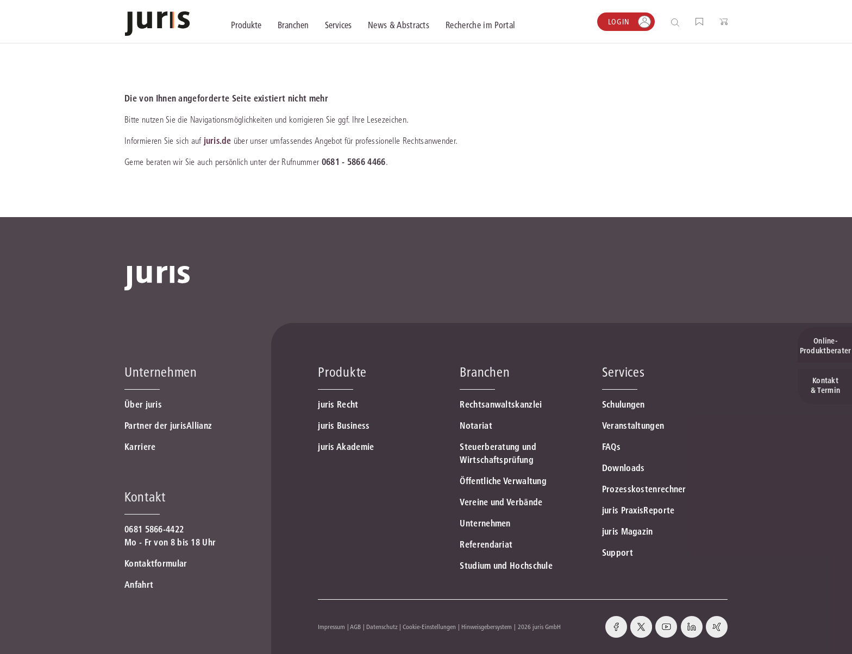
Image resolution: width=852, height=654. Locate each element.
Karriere (139, 446)
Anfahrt (138, 584)
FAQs (611, 446)
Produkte (342, 372)
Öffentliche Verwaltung (503, 480)
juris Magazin (627, 531)
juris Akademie (346, 446)
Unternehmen (485, 523)
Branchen (485, 372)
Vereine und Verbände (501, 502)
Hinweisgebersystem (486, 627)
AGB (355, 627)
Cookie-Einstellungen (429, 627)
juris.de (217, 140)
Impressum (331, 627)
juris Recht (338, 404)
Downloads (623, 467)
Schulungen (623, 404)
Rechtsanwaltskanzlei (501, 404)
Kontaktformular (155, 563)
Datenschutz (382, 627)
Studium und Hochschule (506, 565)
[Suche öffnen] (677, 22)
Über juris (143, 404)
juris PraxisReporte (638, 510)
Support (617, 552)
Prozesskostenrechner (644, 489)
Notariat (476, 425)
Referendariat (486, 544)
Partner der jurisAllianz (168, 425)
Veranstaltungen (633, 425)
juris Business (343, 425)
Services (623, 372)
